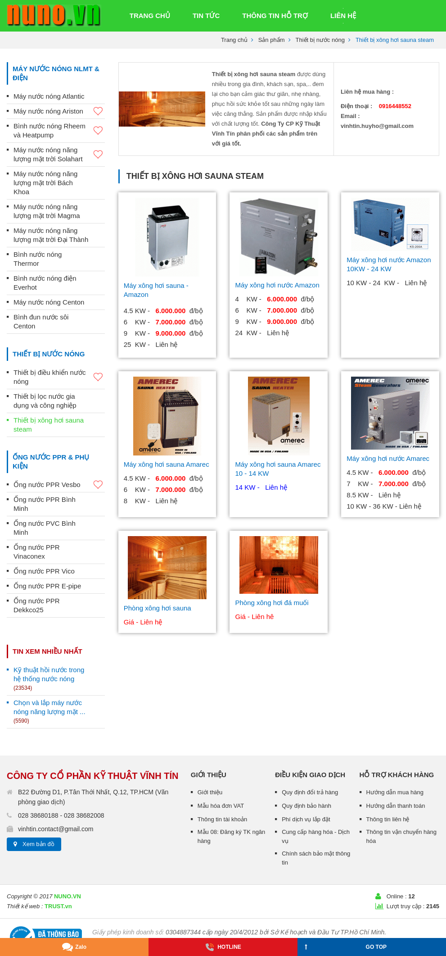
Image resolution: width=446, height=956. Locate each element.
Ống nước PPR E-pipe (47, 586)
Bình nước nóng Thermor (38, 258)
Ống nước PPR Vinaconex (37, 551)
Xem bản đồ (38, 844)
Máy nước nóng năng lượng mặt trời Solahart (59, 154)
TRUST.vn (58, 906)
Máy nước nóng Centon (49, 302)
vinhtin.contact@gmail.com (56, 829)
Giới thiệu (210, 792)
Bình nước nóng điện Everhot (45, 282)
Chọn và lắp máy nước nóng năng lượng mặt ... (50, 711)
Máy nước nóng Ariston (59, 111)
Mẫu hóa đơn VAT (221, 805)
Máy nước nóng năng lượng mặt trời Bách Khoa (45, 183)
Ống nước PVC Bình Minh (45, 527)
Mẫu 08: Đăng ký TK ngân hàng (232, 836)
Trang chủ (234, 39)
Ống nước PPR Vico (44, 571)
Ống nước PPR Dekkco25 (37, 605)
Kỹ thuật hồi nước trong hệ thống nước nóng (49, 678)
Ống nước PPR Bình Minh (45, 504)
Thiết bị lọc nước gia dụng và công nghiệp (45, 400)
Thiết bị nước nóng (320, 39)
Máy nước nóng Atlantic (49, 96)
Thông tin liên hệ (388, 819)
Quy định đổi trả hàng (310, 792)
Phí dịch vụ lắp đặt (306, 819)
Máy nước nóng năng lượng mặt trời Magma (47, 211)
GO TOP (346, 945)
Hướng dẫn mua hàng (394, 792)
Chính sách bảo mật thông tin (316, 858)
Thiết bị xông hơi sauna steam (49, 424)
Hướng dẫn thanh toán (395, 805)
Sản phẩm (271, 39)
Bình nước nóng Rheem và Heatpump (59, 130)
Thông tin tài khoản (222, 819)
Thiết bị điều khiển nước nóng (59, 377)
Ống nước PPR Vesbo (59, 485)
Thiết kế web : (25, 906)
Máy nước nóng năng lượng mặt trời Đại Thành (51, 235)
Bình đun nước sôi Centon (41, 321)
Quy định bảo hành (306, 805)
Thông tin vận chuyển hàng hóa (401, 836)
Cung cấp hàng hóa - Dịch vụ (316, 836)
